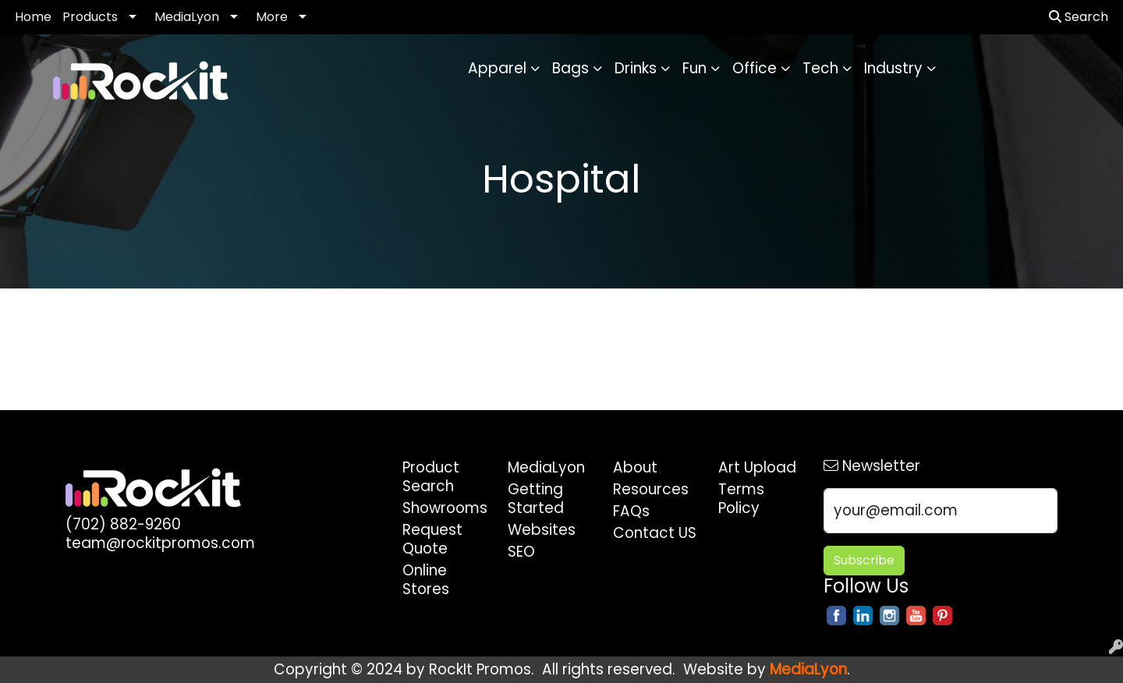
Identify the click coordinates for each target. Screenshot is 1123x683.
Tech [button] (820, 68)
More (272, 17)
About (635, 467)
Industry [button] (893, 68)
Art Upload (757, 467)
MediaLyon (186, 17)
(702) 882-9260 (123, 524)
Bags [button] (570, 68)
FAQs (631, 511)
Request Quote (432, 539)
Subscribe (864, 560)
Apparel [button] (497, 68)
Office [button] (754, 68)
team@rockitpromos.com (160, 543)
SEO (521, 551)
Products (90, 17)
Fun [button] (694, 68)
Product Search (430, 477)
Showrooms (444, 507)
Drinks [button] (636, 68)
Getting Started (536, 498)
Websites (542, 529)
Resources (651, 489)
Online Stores (425, 580)
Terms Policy (741, 498)
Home (33, 17)
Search (1078, 17)
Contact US (654, 532)
